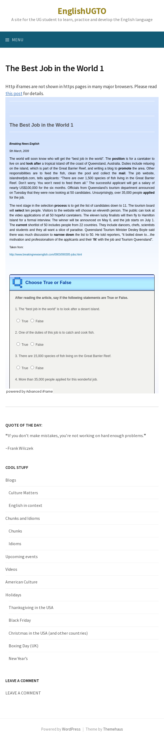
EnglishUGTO (82, 10)
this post (13, 93)
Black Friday (20, 620)
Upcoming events (21, 556)
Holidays (13, 594)
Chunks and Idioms (22, 518)
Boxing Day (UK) (23, 645)
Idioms (15, 543)
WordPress (71, 729)
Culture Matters (23, 492)
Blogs (10, 480)
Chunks (15, 531)
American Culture (21, 582)
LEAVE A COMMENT (23, 693)
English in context (25, 505)
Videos (11, 569)
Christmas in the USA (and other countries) (48, 633)
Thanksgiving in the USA (31, 607)
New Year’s (18, 658)
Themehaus (113, 729)
